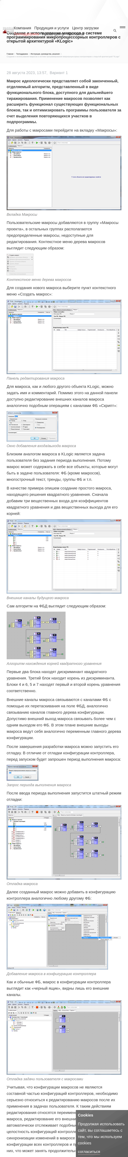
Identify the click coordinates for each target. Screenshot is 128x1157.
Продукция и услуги (51, 28)
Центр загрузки (85, 28)
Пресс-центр (53, 34)
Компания (22, 28)
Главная (10, 54)
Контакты (76, 34)
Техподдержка (26, 34)
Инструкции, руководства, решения (45, 54)
